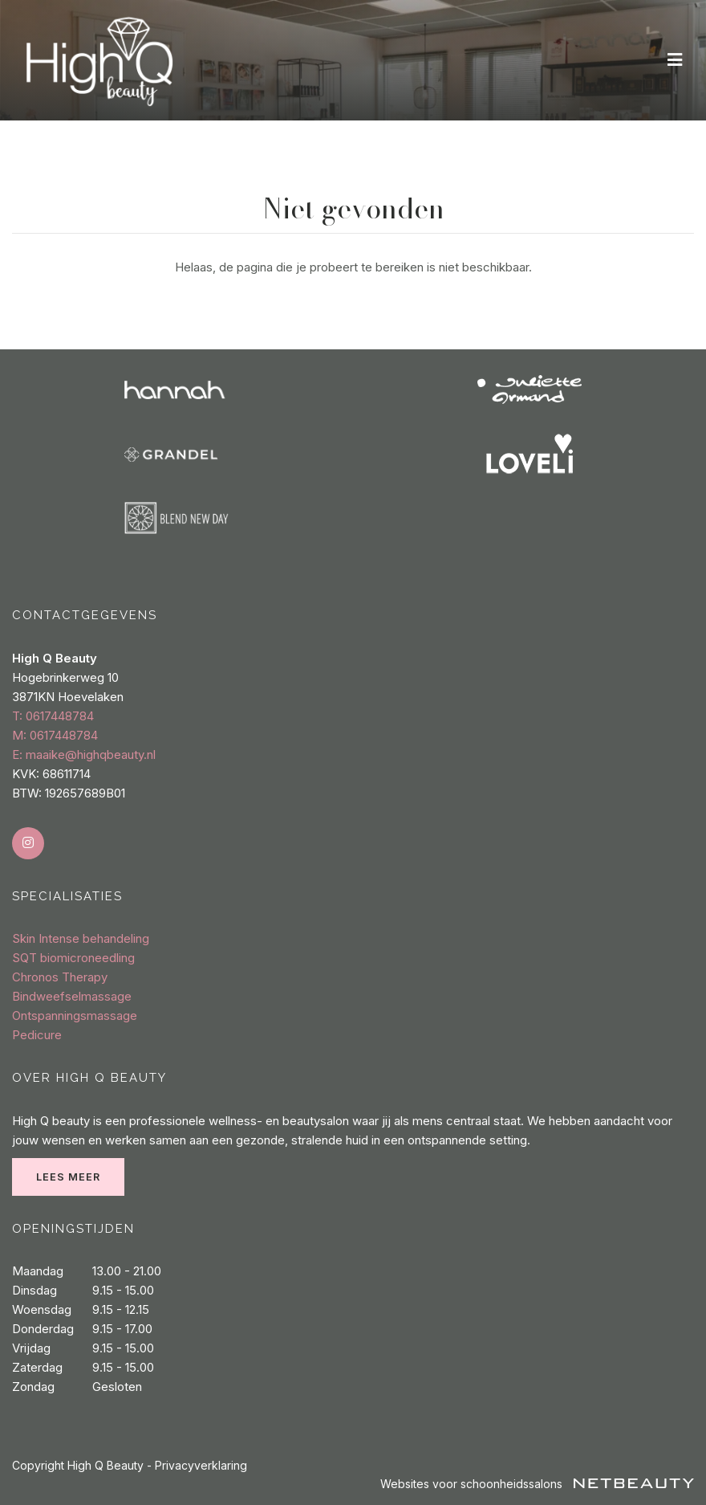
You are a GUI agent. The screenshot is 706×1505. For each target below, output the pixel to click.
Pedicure (37, 1034)
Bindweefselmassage (72, 996)
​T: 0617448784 (53, 716)
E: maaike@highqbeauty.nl (84, 754)
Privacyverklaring (201, 1465)
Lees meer (68, 1177)
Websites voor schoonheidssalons (537, 1484)
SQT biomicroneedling (73, 957)
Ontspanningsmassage (74, 1015)
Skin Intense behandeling (80, 938)
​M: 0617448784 (55, 735)
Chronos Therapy (60, 977)
